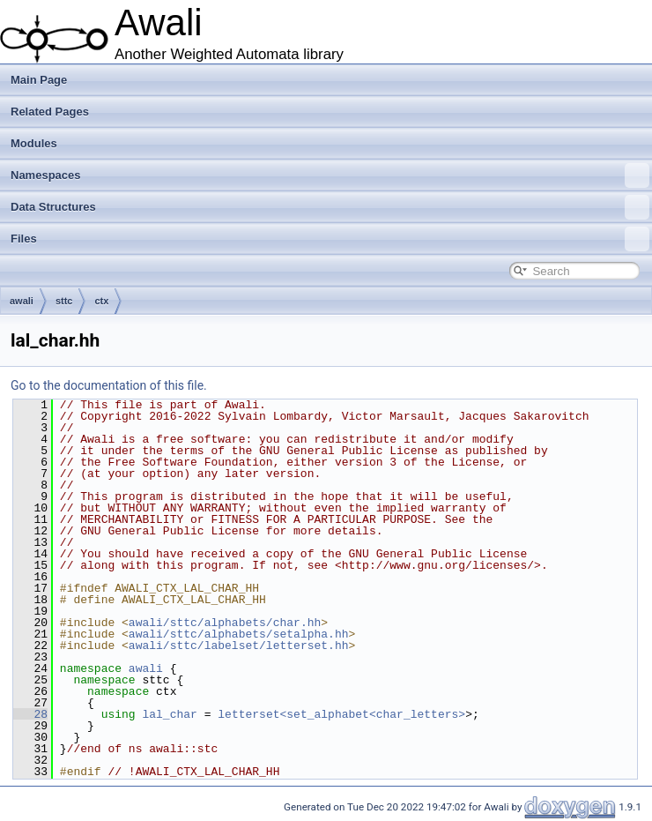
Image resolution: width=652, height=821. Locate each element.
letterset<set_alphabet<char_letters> (341, 714)
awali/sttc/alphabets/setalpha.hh (239, 634)
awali (21, 300)
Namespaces (330, 175)
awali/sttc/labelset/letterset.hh (239, 645)
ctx (101, 300)
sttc (64, 300)
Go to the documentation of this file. (109, 385)
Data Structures (330, 207)
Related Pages (50, 111)
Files (330, 239)
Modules (34, 143)
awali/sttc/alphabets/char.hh (225, 623)
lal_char (169, 714)
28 (30, 714)
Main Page (39, 79)
